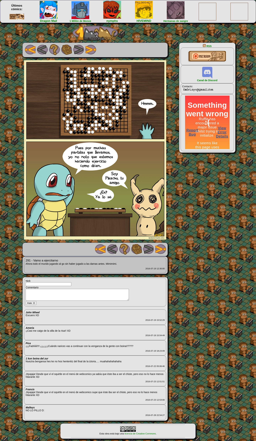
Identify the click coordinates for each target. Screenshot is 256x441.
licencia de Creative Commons (140, 435)
